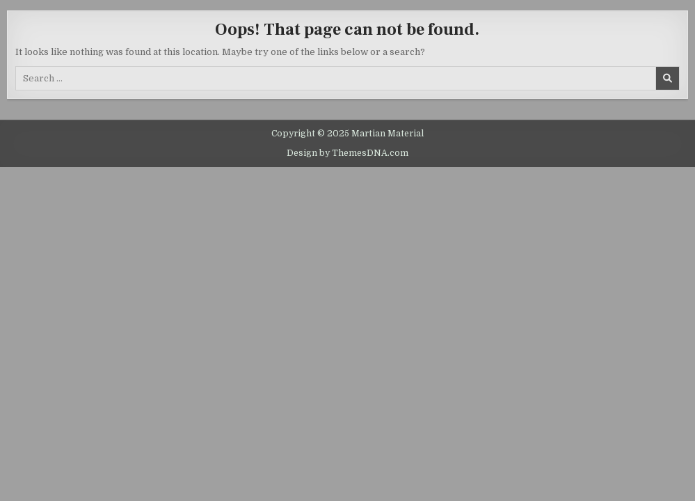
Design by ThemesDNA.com (347, 153)
